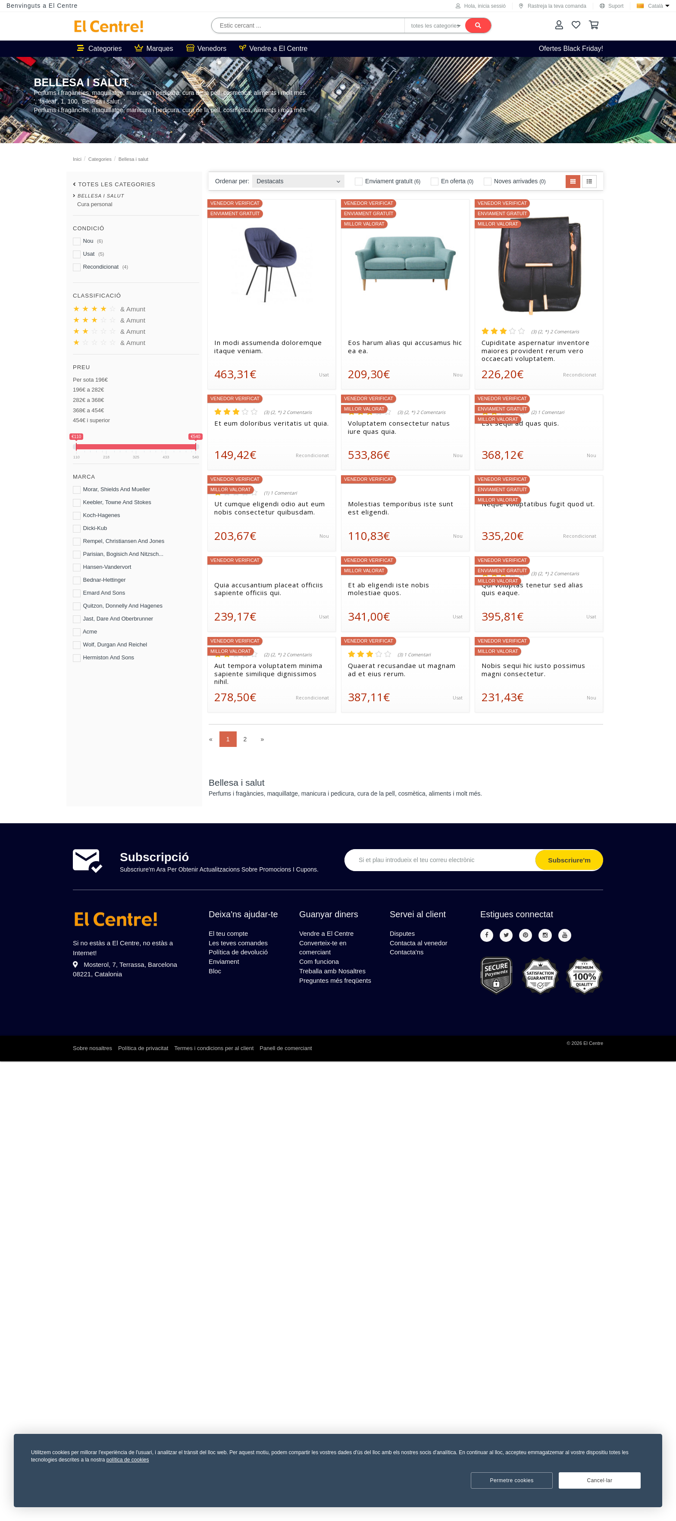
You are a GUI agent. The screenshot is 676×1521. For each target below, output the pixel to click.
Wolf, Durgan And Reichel (110, 645)
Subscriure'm (567, 860)
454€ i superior (91, 420)
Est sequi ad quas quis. (520, 423)
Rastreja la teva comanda (552, 6)
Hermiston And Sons (103, 658)
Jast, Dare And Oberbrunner (113, 619)
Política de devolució (240, 954)
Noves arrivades (514, 181)
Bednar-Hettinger (99, 580)
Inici (77, 159)
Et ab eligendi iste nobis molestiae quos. (388, 589)
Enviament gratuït (387, 181)
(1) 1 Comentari (280, 493)
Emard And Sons (99, 593)
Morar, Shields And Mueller (111, 490)
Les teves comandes (240, 944)
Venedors (206, 48)
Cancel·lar (599, 1480)
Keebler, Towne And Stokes (112, 503)
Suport (611, 6)
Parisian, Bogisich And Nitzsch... (118, 554)
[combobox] (298, 179)
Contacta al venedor (420, 944)
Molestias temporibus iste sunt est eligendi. (401, 508)
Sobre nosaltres (92, 1049)
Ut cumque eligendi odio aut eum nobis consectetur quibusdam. (269, 508)
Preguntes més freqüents (337, 985)
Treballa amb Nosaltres (334, 975)
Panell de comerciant (286, 1049)
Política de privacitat (143, 1049)
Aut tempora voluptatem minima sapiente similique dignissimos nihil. (268, 674)
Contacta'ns (408, 954)
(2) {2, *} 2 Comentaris (288, 655)
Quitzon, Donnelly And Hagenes (118, 606)
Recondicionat (100, 267)
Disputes (403, 934)
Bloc (215, 975)
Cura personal (95, 204)
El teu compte (230, 934)
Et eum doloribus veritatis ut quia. (271, 423)
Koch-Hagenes (96, 516)
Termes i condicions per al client (214, 1049)
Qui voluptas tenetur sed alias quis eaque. (532, 589)
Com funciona (320, 965)
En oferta (452, 181)
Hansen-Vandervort (102, 567)
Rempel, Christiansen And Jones (118, 542)
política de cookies (127, 1460)
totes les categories (116, 184)
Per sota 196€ (90, 379)
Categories (99, 48)
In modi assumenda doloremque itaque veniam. (268, 347)
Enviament (225, 965)
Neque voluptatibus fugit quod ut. (538, 504)
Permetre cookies (511, 1480)
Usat (88, 254)
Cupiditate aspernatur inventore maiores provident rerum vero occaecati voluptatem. (536, 351)
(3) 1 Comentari (414, 655)
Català (655, 6)
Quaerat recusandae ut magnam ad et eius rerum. (402, 670)
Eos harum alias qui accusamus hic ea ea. (405, 347)
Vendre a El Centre (273, 48)
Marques (154, 48)
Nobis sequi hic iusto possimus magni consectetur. (533, 670)
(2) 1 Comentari (547, 412)
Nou (88, 241)
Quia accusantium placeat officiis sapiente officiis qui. (268, 589)
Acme (85, 632)
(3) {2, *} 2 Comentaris (555, 332)
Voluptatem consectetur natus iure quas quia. (399, 427)
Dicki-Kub (90, 529)
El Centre (593, 1044)
